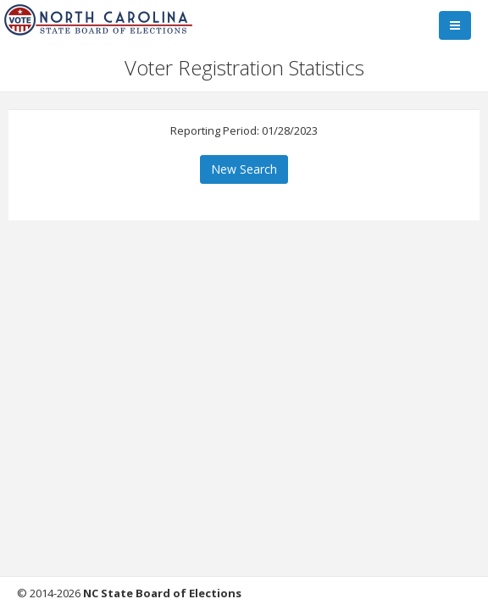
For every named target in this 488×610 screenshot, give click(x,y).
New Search (244, 169)
